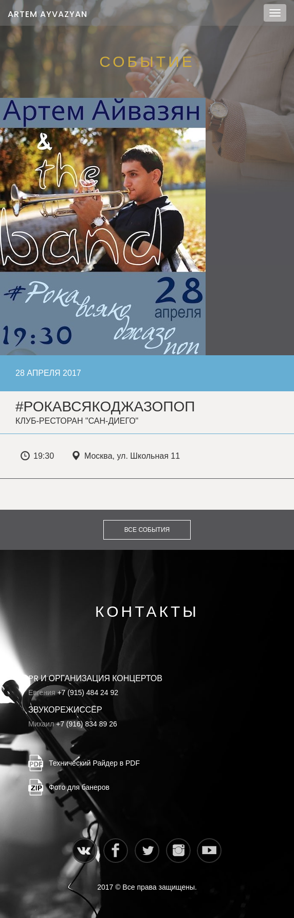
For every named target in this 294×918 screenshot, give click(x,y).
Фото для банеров (79, 787)
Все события (147, 529)
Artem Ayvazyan (47, 14)
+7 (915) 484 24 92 (87, 692)
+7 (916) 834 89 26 (86, 724)
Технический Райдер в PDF (94, 763)
